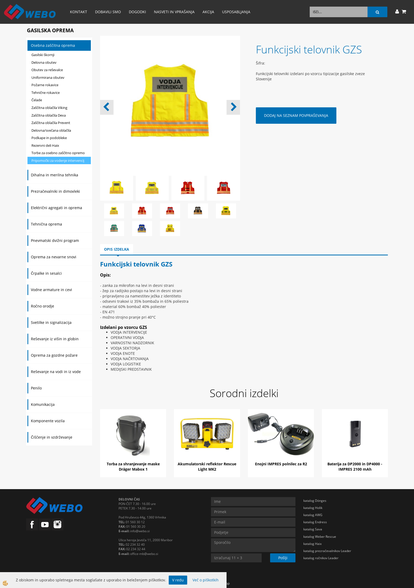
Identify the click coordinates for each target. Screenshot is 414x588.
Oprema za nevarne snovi (53, 256)
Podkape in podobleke (49, 137)
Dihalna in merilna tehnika (54, 174)
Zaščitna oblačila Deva (48, 115)
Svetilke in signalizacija (51, 322)
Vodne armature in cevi (51, 289)
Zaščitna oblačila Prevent (50, 122)
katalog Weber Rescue (319, 536)
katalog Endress (315, 522)
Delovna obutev (44, 62)
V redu (178, 579)
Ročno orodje (42, 306)
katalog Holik (312, 508)
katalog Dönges (314, 500)
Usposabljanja (236, 11)
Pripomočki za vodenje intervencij (57, 160)
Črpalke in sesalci (46, 273)
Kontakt (78, 11)
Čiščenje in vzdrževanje (51, 437)
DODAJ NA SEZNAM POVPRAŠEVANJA (296, 115)
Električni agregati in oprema (56, 207)
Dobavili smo (108, 11)
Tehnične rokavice (45, 92)
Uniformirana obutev (47, 77)
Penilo (36, 388)
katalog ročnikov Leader (320, 558)
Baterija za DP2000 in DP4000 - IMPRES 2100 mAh (354, 466)
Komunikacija (43, 404)
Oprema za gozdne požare (54, 355)
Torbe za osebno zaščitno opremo (58, 152)
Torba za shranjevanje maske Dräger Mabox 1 (133, 466)
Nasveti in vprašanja (174, 11)
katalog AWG (312, 515)
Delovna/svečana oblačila (51, 130)
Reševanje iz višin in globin (55, 338)
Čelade (36, 100)
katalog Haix (312, 543)
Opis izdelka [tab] (116, 249)
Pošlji (283, 557)
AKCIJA (208, 11)
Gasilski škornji (42, 54)
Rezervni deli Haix (45, 145)
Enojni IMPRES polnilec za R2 (281, 463)
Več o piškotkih (205, 579)
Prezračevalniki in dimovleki (55, 191)
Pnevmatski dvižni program (55, 240)
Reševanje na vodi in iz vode (56, 371)
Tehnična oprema (46, 224)
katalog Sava (312, 529)
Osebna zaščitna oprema (53, 45)
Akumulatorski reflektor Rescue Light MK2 (207, 466)
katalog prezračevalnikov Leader (327, 551)
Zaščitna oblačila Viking (49, 107)
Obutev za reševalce (47, 69)
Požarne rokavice (44, 84)
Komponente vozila (48, 420)
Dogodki (137, 11)
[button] (233, 107)
